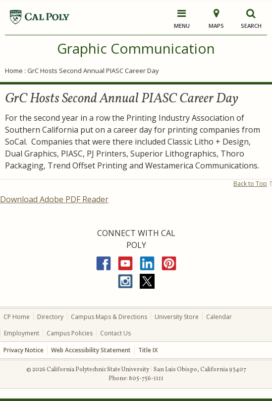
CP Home (16, 317)
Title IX (148, 350)
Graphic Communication (136, 48)
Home (14, 70)
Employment (21, 333)
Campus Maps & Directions (109, 317)
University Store (177, 317)
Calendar (219, 317)
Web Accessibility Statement (91, 350)
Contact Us (115, 333)
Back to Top (250, 183)
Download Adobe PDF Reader (54, 199)
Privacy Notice (23, 350)
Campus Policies (70, 333)
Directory (50, 317)
